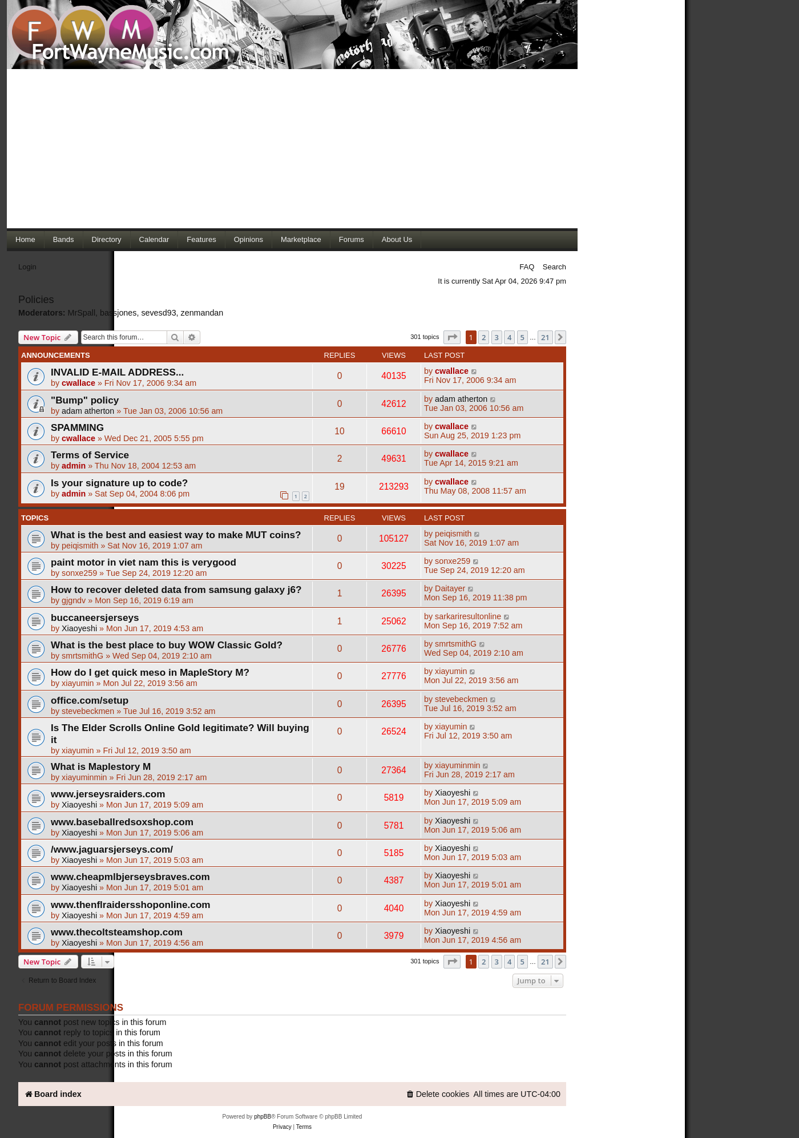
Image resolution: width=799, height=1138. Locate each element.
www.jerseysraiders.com (108, 794)
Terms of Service (90, 455)
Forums (351, 239)
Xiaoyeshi (79, 628)
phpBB (262, 1116)
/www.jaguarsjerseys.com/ (112, 849)
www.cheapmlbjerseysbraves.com (130, 876)
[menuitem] (438, 1094)
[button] (452, 337)
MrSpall (81, 312)
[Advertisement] (292, 148)
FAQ (526, 267)
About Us (397, 239)
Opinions (248, 239)
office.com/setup (89, 700)
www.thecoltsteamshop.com (117, 932)
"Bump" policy (85, 400)
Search (554, 267)
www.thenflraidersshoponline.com (131, 904)
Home (25, 239)
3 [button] (497, 337)
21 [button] (545, 337)
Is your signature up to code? (119, 483)
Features (201, 239)
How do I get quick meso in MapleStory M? (150, 672)
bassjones (118, 312)
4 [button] (509, 337)
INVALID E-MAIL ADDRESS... (117, 372)
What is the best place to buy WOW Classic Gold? (167, 645)
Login (27, 267)
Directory (107, 239)
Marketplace (301, 239)
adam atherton (88, 410)
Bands (63, 239)
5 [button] (522, 337)
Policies (36, 299)
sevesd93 (158, 312)
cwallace (78, 383)
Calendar (154, 239)
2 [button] (484, 337)
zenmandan (202, 312)
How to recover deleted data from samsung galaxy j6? (176, 589)
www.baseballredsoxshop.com (122, 822)
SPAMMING (77, 427)
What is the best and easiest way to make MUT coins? (176, 534)
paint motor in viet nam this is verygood (143, 562)
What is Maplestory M (101, 766)
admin (74, 465)
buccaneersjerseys (95, 617)
